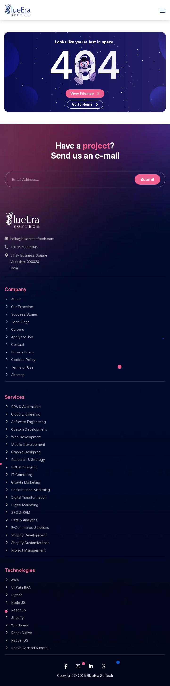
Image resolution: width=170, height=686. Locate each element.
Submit (147, 179)
